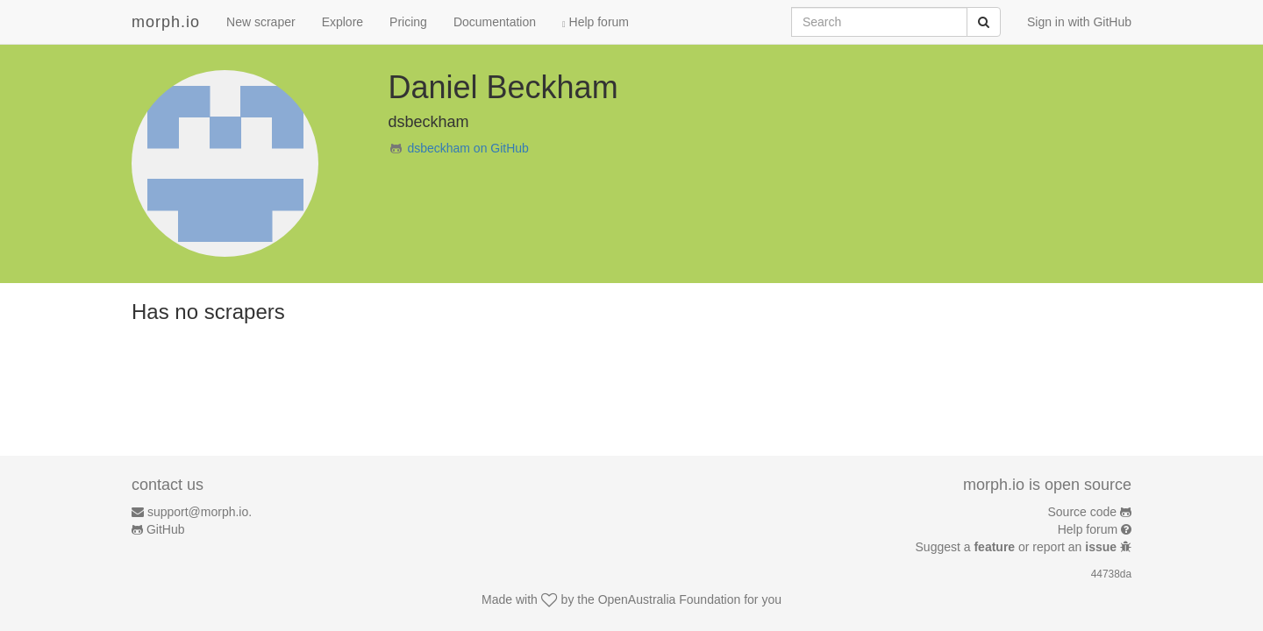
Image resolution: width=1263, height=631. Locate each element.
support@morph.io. (199, 512)
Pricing (408, 22)
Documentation (494, 22)
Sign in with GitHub (1079, 22)
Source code (1082, 512)
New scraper (261, 22)
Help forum (595, 22)
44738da (1111, 574)
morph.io (166, 22)
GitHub (165, 529)
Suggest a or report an (1018, 547)
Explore (342, 22)
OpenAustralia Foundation (669, 599)
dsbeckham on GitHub (468, 148)
